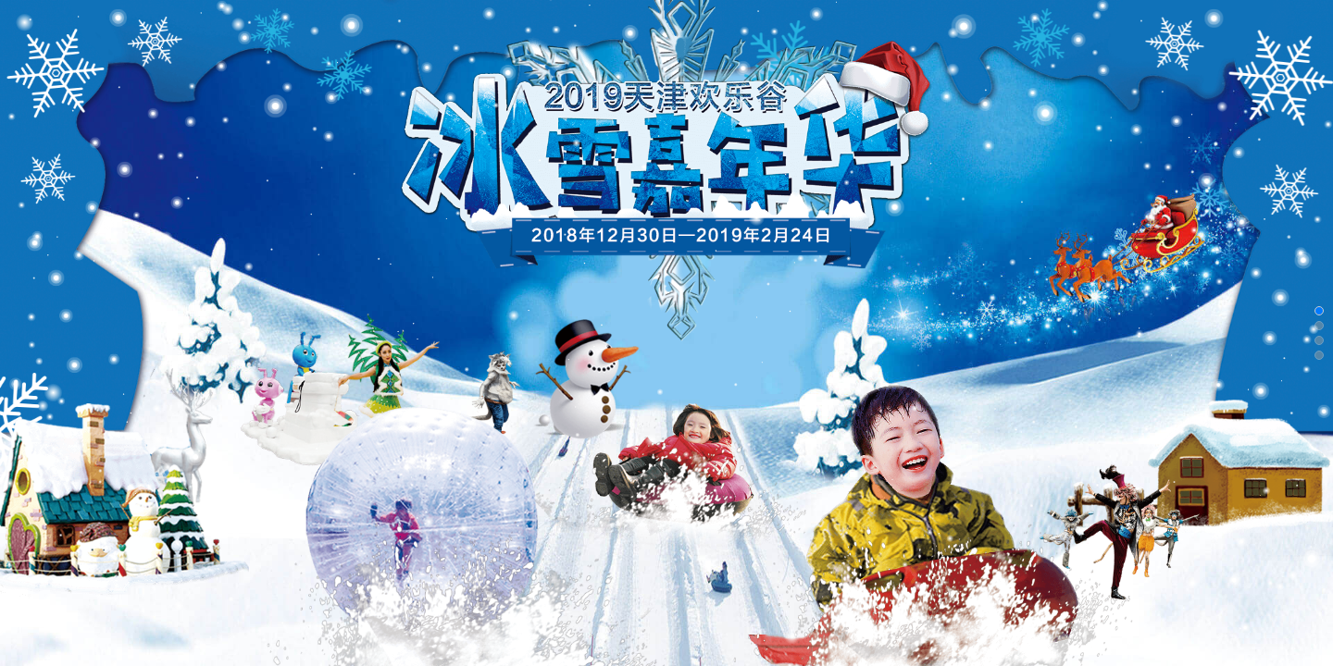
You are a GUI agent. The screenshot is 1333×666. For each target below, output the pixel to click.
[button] (1319, 310)
